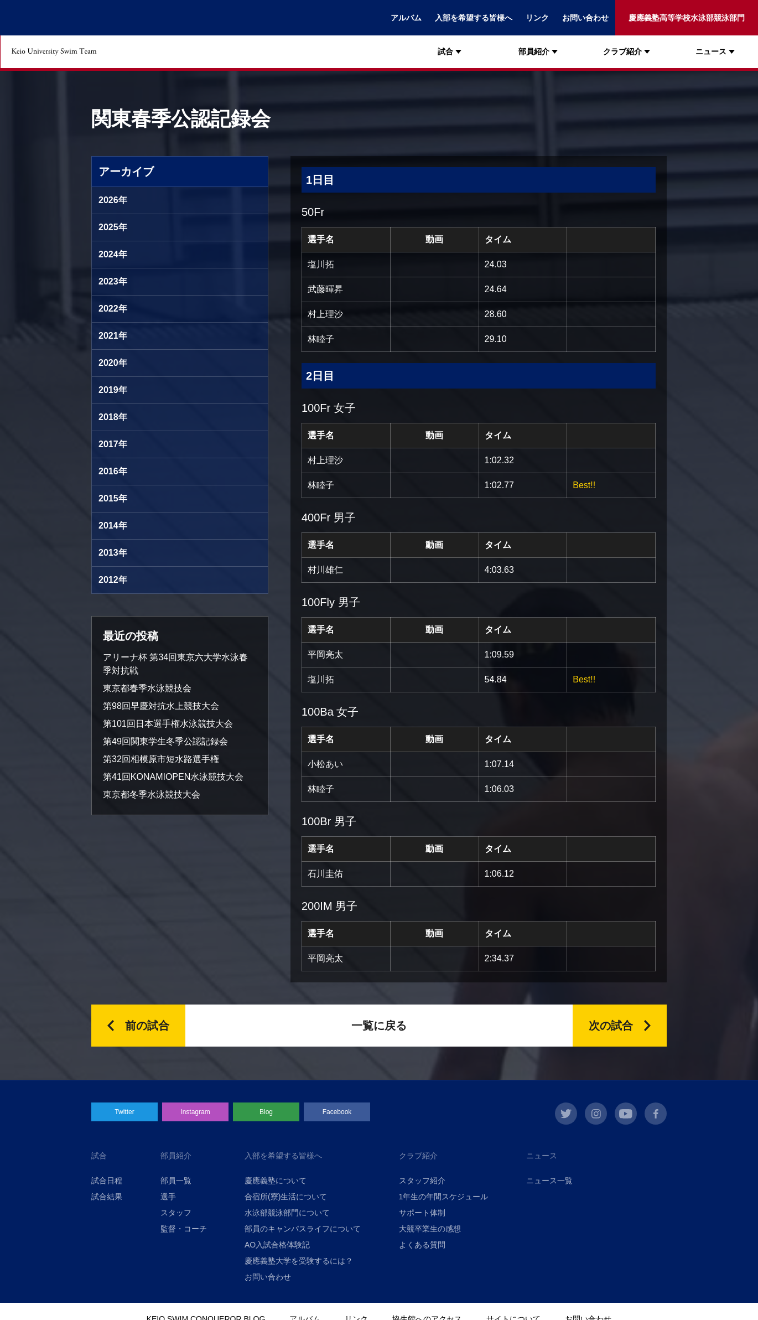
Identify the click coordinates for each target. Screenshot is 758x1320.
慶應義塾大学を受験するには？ (299, 1260)
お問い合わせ (585, 17)
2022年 (112, 308)
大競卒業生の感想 (430, 1228)
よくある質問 (422, 1244)
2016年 (112, 471)
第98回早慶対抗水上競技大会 (161, 706)
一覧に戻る (379, 1025)
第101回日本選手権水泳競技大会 (168, 723)
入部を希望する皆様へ (473, 17)
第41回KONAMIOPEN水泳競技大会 (173, 776)
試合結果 (106, 1196)
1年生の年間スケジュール (444, 1196)
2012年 (112, 579)
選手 (168, 1196)
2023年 (112, 281)
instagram (596, 1113)
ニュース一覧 (549, 1180)
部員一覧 (175, 1180)
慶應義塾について (276, 1180)
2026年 (112, 200)
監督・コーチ (183, 1228)
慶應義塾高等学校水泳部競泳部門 (687, 17)
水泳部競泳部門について (287, 1212)
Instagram (195, 1112)
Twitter (124, 1112)
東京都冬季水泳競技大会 (151, 794)
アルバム (406, 17)
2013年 (112, 552)
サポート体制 (422, 1212)
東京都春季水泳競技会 (147, 688)
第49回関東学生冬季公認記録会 (165, 741)
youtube (626, 1113)
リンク (537, 17)
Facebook (337, 1112)
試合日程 (106, 1180)
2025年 (112, 227)
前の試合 (147, 1025)
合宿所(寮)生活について (286, 1196)
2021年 (112, 335)
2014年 (112, 525)
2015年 (112, 498)
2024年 (112, 254)
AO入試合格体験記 (277, 1244)
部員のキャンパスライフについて (303, 1228)
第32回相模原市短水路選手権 (161, 759)
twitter (566, 1113)
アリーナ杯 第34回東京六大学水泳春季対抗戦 (175, 664)
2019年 (112, 390)
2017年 (112, 444)
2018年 (112, 417)
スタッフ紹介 (422, 1180)
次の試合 (611, 1025)
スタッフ (175, 1212)
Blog (266, 1112)
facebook (656, 1113)
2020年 (112, 362)
